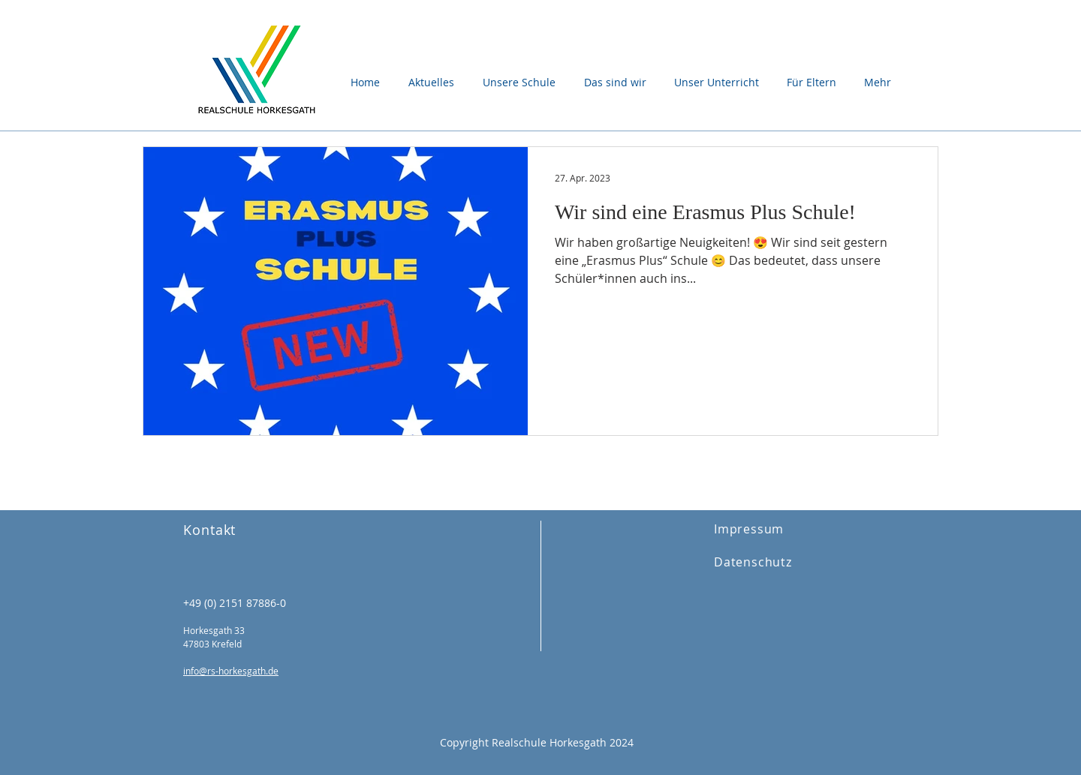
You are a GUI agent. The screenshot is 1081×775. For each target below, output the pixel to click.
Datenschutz (753, 562)
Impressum (749, 529)
